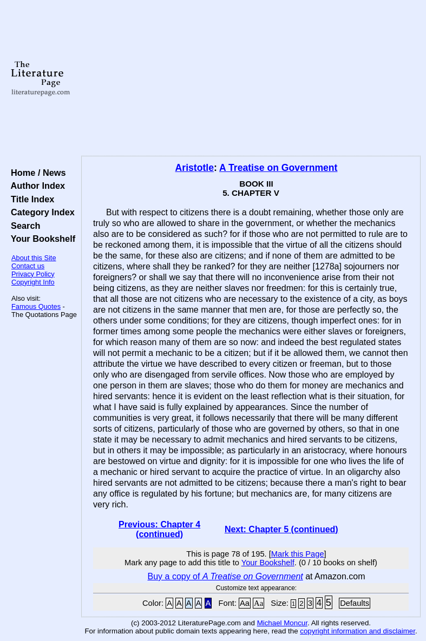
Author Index (35, 185)
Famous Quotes (36, 306)
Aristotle (194, 167)
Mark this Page (297, 554)
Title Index (30, 199)
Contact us (27, 266)
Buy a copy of (225, 576)
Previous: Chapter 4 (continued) (159, 529)
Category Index (40, 212)
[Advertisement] (251, 78)
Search (23, 225)
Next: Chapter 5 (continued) (281, 529)
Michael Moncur (282, 623)
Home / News (36, 172)
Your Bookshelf (40, 238)
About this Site (33, 258)
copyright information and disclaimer (357, 631)
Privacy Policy (33, 274)
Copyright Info (33, 282)
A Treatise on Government (278, 167)
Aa (245, 603)
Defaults (354, 603)
